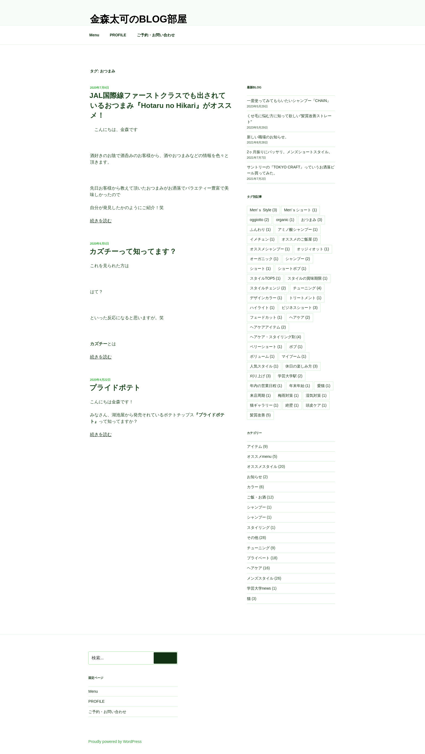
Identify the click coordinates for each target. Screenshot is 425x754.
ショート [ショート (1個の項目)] (260, 268)
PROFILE (118, 35)
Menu (94, 35)
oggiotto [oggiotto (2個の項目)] (259, 220)
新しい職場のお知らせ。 (268, 137)
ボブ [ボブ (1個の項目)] (295, 346)
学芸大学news (259, 588)
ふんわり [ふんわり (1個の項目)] (260, 229)
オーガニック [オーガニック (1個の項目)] (264, 259)
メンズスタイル (260, 578)
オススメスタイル (262, 466)
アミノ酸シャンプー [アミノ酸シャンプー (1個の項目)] (298, 229)
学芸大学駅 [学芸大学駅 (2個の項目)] (290, 376)
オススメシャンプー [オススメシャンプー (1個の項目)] (270, 249)
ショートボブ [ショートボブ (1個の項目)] (292, 268)
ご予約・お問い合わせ (156, 35)
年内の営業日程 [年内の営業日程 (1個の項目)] (266, 386)
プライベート (258, 558)
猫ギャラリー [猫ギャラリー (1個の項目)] (264, 405)
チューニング (258, 548)
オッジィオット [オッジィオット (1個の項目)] (313, 249)
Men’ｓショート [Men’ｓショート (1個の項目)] (300, 210)
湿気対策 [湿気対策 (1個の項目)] (316, 395)
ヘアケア (254, 568)
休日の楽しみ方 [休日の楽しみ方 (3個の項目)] (301, 366)
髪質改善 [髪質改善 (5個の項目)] (260, 415)
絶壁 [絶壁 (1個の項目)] (292, 405)
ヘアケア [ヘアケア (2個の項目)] (299, 317)
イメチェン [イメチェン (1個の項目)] (262, 239)
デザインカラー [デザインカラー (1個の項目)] (266, 298)
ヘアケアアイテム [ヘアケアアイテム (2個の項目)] (268, 327)
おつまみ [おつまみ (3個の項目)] (311, 220)
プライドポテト (115, 388)
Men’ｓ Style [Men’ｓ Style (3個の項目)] (263, 210)
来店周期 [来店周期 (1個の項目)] (260, 395)
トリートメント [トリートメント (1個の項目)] (305, 298)
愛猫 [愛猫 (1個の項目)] (323, 386)
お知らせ (254, 477)
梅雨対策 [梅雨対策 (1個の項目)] (288, 395)
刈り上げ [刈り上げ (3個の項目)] (260, 376)
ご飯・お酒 (256, 497)
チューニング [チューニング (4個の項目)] (307, 288)
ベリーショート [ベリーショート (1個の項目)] (266, 346)
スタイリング (258, 527)
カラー (252, 487)
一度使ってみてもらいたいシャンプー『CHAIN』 (289, 100)
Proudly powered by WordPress (115, 741)
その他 (252, 537)
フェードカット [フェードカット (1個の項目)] (266, 317)
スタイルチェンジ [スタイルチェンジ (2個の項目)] (268, 288)
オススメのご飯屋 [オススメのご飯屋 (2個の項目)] (300, 239)
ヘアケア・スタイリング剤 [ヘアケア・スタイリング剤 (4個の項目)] (275, 337)
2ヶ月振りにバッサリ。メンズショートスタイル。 (290, 152)
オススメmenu (259, 456)
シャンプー (256, 507)
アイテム (254, 446)
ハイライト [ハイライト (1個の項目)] (262, 307)
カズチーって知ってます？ (132, 251)
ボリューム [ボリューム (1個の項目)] (262, 356)
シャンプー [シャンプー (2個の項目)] (297, 259)
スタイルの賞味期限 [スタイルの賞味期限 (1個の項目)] (307, 278)
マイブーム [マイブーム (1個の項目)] (294, 356)
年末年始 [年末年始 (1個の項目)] (299, 386)
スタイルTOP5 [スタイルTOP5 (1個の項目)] (265, 278)
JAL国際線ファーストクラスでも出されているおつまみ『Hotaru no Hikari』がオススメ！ (160, 105)
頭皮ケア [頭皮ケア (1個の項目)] (316, 405)
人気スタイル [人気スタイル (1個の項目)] (264, 366)
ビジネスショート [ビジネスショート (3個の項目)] (300, 307)
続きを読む (101, 220)
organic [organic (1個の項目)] (285, 220)
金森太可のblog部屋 (138, 19)
